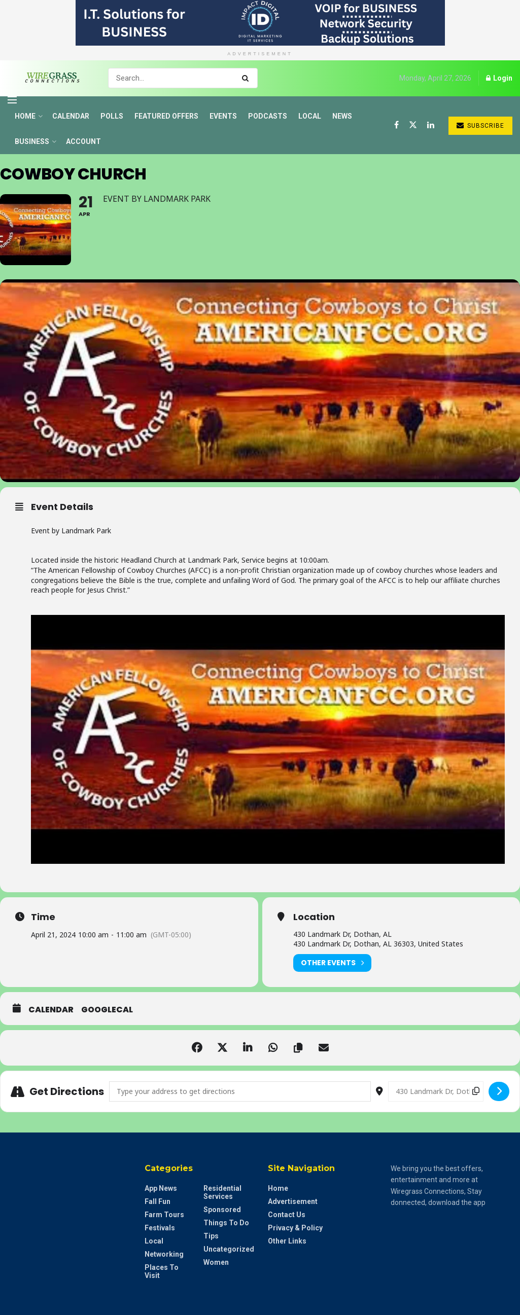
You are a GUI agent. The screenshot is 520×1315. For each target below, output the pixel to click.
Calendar (70, 116)
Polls (111, 116)
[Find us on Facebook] (396, 125)
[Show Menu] (12, 99)
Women (216, 1262)
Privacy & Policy (295, 1228)
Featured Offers (166, 116)
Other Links (287, 1241)
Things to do (226, 1223)
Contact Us (286, 1215)
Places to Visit (162, 1271)
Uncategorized (228, 1249)
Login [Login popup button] (499, 78)
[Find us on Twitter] (413, 125)
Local (309, 116)
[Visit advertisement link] (260, 23)
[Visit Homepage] (49, 78)
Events (223, 116)
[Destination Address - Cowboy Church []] (435, 1091)
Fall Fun (157, 1201)
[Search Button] (247, 78)
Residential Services (222, 1192)
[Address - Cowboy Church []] (240, 1091)
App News (161, 1188)
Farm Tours (164, 1215)
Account (83, 141)
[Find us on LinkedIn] (430, 125)
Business (32, 141)
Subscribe (480, 125)
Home (25, 116)
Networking (164, 1254)
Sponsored (222, 1210)
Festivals (160, 1228)
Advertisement (293, 1201)
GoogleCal (107, 1010)
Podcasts (267, 116)
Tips (211, 1236)
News (342, 116)
